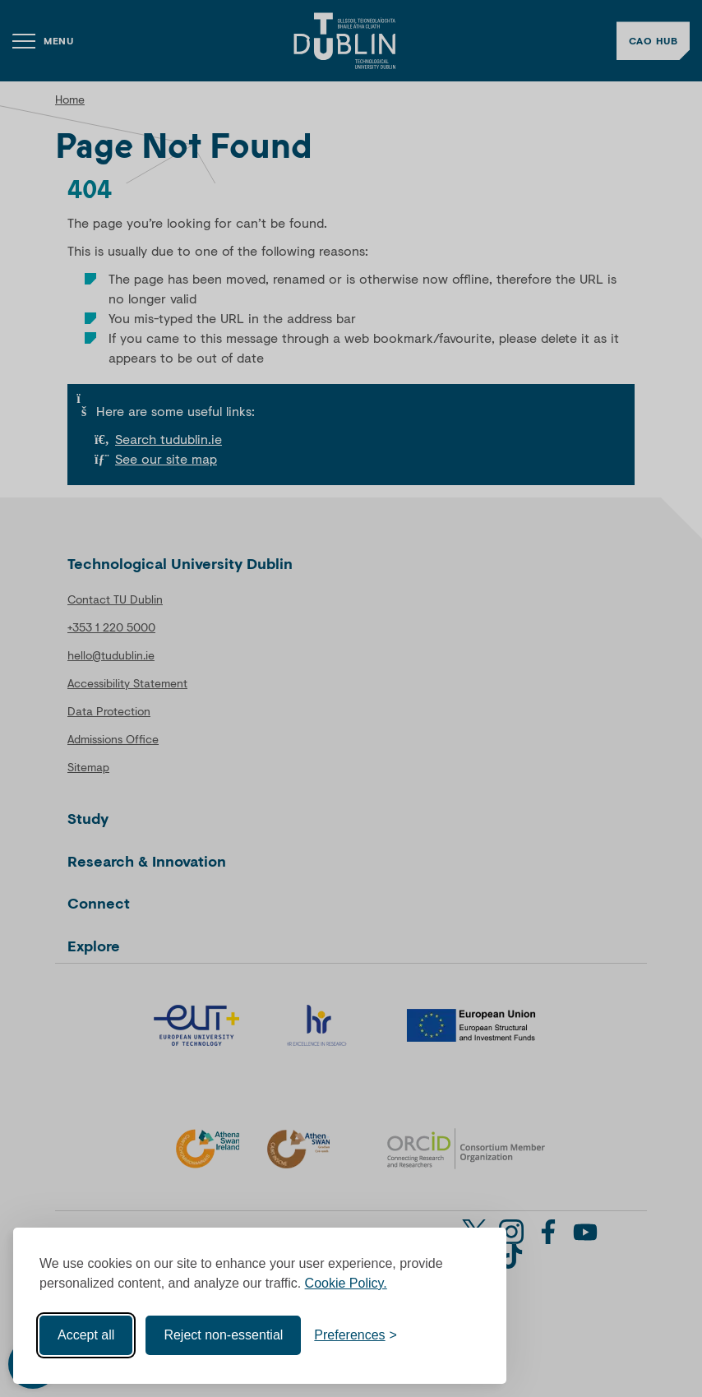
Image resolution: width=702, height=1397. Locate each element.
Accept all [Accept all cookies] (86, 1335)
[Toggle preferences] (355, 1335)
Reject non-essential (223, 1335)
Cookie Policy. (346, 1283)
